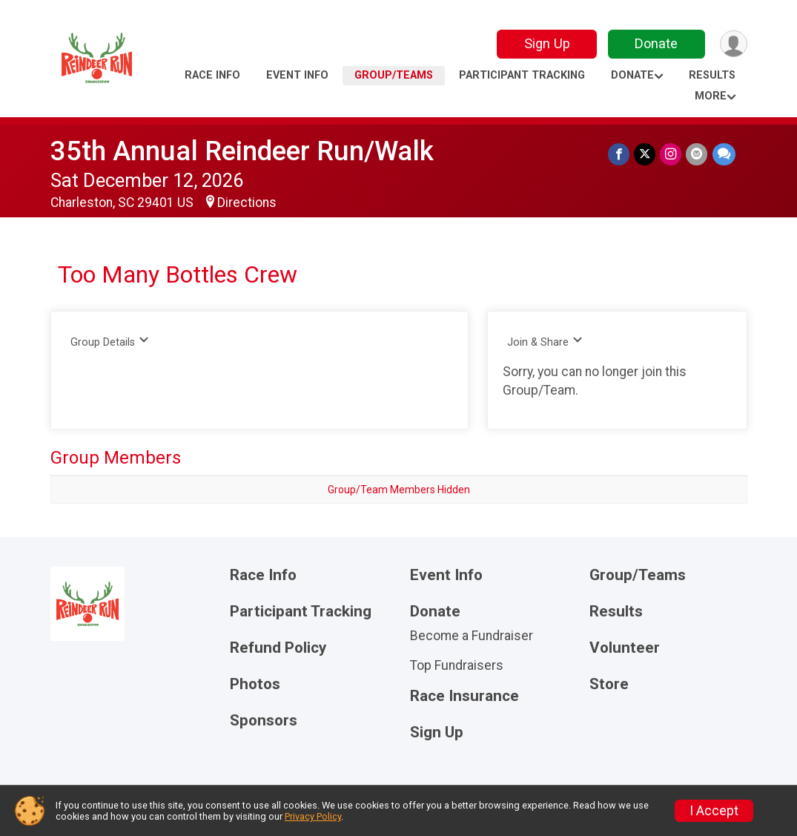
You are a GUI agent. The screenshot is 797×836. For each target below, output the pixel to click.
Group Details (110, 342)
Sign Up (546, 43)
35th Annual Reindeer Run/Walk (242, 151)
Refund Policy (278, 647)
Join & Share (545, 342)
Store (609, 684)
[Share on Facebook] (619, 154)
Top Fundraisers (456, 665)
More (711, 96)
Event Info (297, 75)
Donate (656, 43)
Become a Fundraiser (471, 635)
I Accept (713, 810)
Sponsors (263, 720)
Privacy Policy (313, 816)
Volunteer (624, 647)
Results (712, 75)
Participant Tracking (522, 75)
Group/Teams (393, 75)
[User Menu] (733, 44)
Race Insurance (464, 696)
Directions (247, 202)
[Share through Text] (723, 154)
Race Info (212, 75)
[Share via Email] (697, 154)
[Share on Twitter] (645, 154)
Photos (255, 684)
